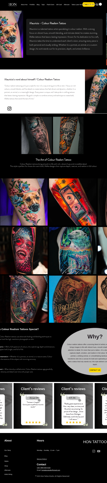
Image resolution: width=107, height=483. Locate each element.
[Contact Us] (95, 370)
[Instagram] (94, 451)
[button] (43, 4)
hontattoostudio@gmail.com (50, 470)
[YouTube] (99, 451)
